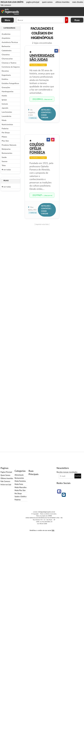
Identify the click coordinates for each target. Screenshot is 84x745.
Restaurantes (7, 153)
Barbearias (6, 46)
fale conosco (6, 5)
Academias (6, 34)
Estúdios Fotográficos (10, 83)
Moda (4, 120)
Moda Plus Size (20, 490)
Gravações (6, 87)
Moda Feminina (20, 481)
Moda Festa (19, 484)
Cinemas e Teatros (9, 63)
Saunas (4, 161)
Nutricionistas (7, 124)
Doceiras (5, 71)
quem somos (47, 2)
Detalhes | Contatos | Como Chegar (46, 114)
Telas (4, 165)
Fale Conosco (5, 481)
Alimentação (19, 475)
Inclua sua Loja (6, 484)
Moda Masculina (20, 487)
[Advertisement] (71, 63)
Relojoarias (6, 149)
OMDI (50, 516)
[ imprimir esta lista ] (42, 224)
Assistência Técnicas (10, 42)
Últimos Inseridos (7, 478)
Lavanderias (6, 116)
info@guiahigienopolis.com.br (46, 512)
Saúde (4, 157)
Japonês (5, 108)
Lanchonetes (7, 112)
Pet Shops (6, 132)
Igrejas (4, 100)
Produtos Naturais (9, 145)
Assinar (78, 476)
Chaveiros (6, 54)
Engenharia (6, 75)
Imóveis (5, 104)
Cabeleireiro (7, 50)
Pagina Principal (6, 472)
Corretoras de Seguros (11, 67)
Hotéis (4, 95)
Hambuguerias (7, 91)
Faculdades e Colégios (38, 65)
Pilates (4, 137)
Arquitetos (6, 38)
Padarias (5, 128)
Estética (5, 79)
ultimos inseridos (62, 2)
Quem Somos (5, 475)
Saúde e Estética (20, 497)
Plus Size (5, 141)
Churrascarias (7, 58)
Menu (7, 20)
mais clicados (77, 2)
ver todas (6, 169)
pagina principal (32, 2)
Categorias (9, 28)
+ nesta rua (32, 118)
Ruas (77, 20)
